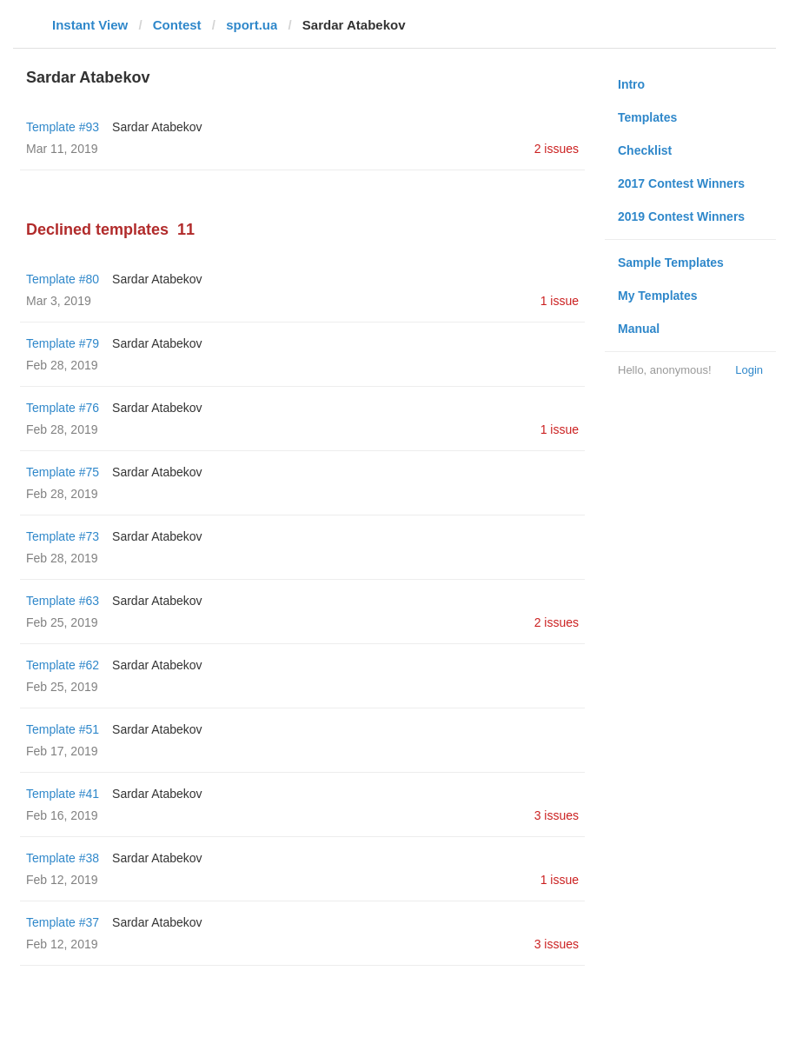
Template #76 (62, 408)
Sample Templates (671, 262)
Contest (177, 24)
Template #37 (62, 922)
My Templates (658, 296)
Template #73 (62, 536)
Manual (639, 329)
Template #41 (62, 794)
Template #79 (62, 343)
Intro (631, 84)
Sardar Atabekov (157, 127)
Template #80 (62, 279)
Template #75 (62, 472)
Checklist (645, 150)
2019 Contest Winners (681, 216)
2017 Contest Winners (681, 183)
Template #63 (62, 601)
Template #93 (62, 127)
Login (749, 369)
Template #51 (62, 729)
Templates (647, 117)
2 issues (556, 149)
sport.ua (251, 24)
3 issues (556, 815)
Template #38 (62, 858)
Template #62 (62, 665)
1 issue (559, 301)
